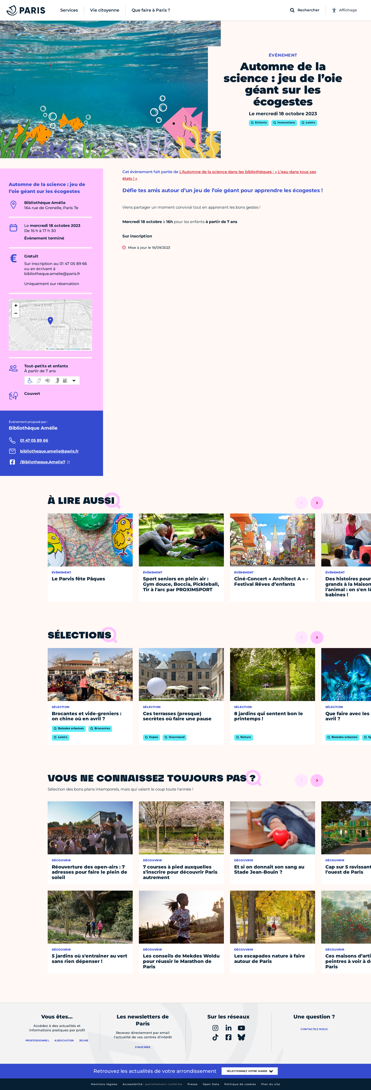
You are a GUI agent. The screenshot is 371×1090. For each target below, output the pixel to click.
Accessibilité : (152, 1084)
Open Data (211, 1084)
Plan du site (270, 1084)
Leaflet (50, 349)
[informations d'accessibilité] (52, 380)
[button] (50, 321)
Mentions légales (104, 1084)
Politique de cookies (240, 1084)
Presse (193, 1084)
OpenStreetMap (73, 349)
